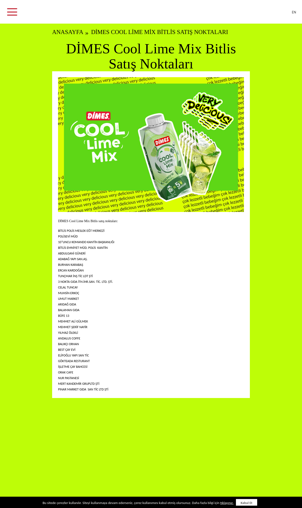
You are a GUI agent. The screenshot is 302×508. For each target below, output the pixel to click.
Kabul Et (246, 503)
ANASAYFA (67, 32)
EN (294, 12)
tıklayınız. (227, 503)
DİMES (154, 14)
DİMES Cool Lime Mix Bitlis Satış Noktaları (159, 32)
